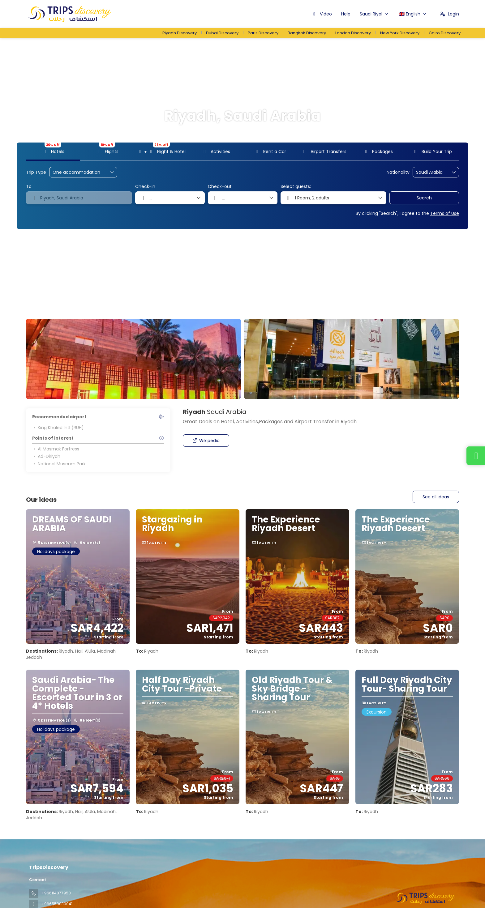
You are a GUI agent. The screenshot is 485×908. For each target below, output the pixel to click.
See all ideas (436, 497)
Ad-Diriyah (46, 456)
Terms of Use (444, 213)
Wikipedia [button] (206, 440)
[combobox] (431, 172)
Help (345, 14)
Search (424, 198)
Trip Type (36, 172)
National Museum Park (59, 464)
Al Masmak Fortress (55, 449)
